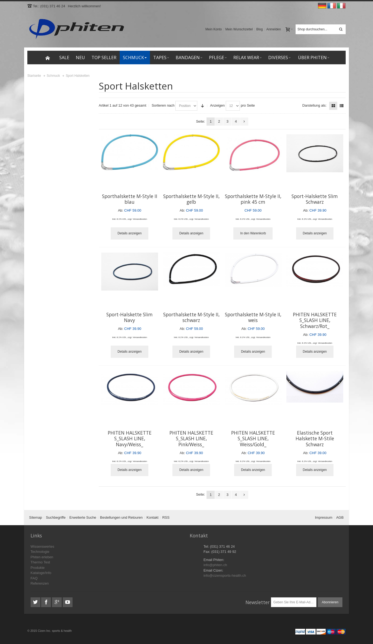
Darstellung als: (314, 105)
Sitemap (35, 517)
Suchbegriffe (56, 517)
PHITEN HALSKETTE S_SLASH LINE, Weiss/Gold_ (253, 438)
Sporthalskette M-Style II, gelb (191, 199)
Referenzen (40, 583)
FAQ (34, 578)
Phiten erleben (42, 557)
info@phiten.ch (215, 565)
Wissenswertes (42, 546)
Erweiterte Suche (82, 517)
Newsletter (258, 602)
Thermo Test (40, 562)
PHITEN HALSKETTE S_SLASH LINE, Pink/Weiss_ (191, 438)
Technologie (40, 552)
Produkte (38, 568)
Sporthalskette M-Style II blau (129, 199)
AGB (339, 517)
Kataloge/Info (41, 573)
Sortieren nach (163, 105)
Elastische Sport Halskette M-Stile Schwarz (315, 438)
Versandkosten (140, 219)
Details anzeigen (129, 233)
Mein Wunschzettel (239, 29)
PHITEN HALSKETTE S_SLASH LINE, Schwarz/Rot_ (315, 320)
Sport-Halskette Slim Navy (129, 317)
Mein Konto (213, 29)
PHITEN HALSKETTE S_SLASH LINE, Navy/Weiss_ (130, 438)
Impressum (323, 517)
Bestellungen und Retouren (121, 517)
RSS (165, 517)
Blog (259, 29)
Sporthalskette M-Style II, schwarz (191, 317)
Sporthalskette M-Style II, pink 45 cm (253, 199)
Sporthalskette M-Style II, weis (253, 317)
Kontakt (152, 517)
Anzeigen (217, 105)
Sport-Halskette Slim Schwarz (315, 199)
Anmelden (273, 29)
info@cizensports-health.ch (225, 575)
